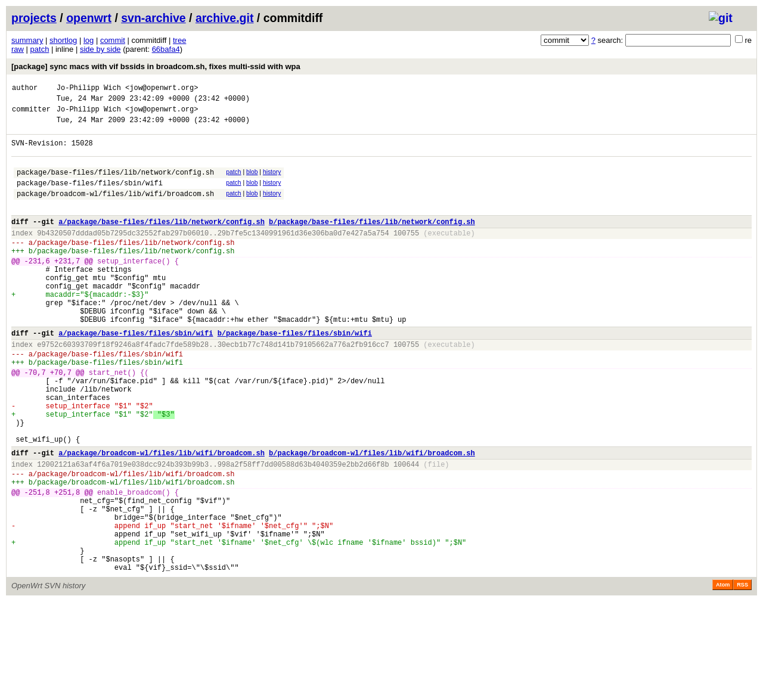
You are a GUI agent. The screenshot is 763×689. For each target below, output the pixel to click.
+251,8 (67, 563)
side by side (100, 49)
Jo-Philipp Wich (89, 89)
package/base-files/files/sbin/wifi (90, 197)
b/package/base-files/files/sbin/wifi (295, 374)
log (88, 40)
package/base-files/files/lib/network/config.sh (115, 184)
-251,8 (37, 563)
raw (17, 49)
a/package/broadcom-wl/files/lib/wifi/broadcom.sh (161, 517)
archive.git (225, 17)
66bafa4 (166, 49)
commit (112, 40)
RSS (742, 672)
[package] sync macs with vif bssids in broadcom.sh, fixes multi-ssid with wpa (155, 66)
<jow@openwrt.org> (161, 89)
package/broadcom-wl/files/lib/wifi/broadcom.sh (115, 209)
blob (252, 182)
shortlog (63, 40)
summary (27, 40)
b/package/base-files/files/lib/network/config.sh (372, 241)
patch (39, 49)
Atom (723, 672)
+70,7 (61, 420)
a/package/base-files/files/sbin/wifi (135, 374)
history (272, 182)
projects (34, 17)
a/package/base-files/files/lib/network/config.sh (161, 241)
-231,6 (37, 288)
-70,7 (35, 420)
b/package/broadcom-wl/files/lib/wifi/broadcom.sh (372, 517)
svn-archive (153, 17)
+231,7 (67, 288)
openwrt (88, 17)
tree (179, 40)
